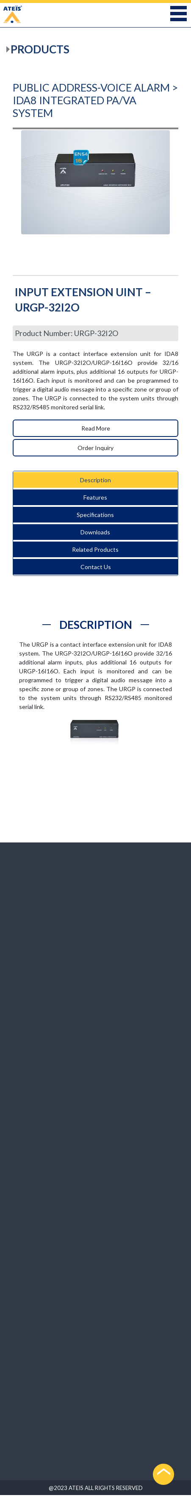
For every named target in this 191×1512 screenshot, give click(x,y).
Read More (95, 428)
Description (95, 480)
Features (95, 497)
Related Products (95, 549)
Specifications (95, 514)
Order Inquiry (95, 447)
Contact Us (95, 566)
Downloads (95, 532)
